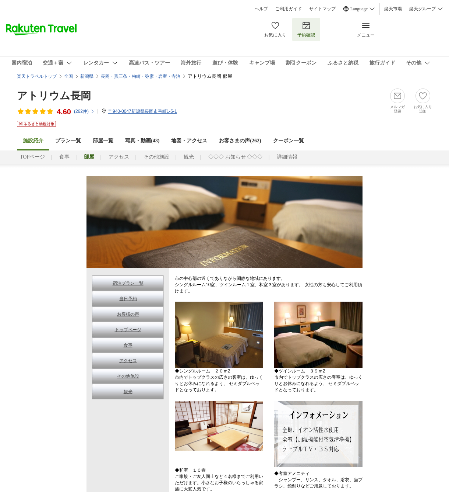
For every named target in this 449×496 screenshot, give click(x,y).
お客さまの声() (240, 140)
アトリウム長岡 (54, 95)
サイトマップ (322, 8)
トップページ (128, 329)
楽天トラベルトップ (37, 76)
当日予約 (128, 298)
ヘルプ (261, 8)
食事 (64, 157)
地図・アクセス (189, 140)
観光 (189, 157)
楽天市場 (393, 8)
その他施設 (156, 157)
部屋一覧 (103, 140)
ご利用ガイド (288, 8)
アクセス (119, 157)
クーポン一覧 (288, 140)
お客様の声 (128, 314)
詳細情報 (287, 157)
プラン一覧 (68, 140)
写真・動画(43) (142, 140)
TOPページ (32, 157)
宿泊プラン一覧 (128, 283)
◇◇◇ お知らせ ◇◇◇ (235, 157)
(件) (84, 111)
